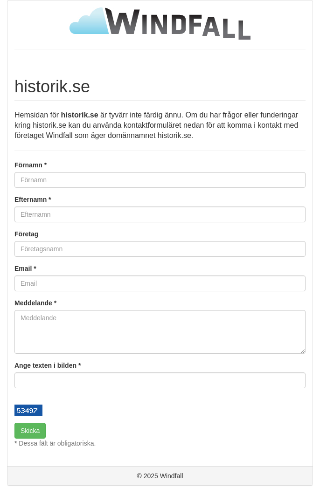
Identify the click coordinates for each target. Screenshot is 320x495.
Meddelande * (35, 303)
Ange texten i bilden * (47, 365)
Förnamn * (30, 165)
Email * (25, 268)
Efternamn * (32, 199)
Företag (26, 234)
